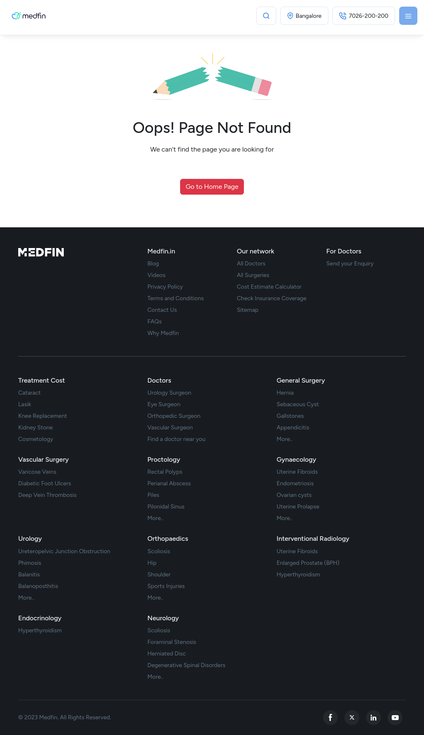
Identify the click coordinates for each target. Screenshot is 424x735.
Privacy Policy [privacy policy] (165, 287)
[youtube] (395, 717)
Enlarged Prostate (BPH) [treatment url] (308, 563)
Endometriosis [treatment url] (295, 484)
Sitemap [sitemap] (247, 310)
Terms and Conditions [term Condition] (175, 298)
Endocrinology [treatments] (39, 618)
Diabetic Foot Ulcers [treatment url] (44, 484)
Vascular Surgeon (170, 428)
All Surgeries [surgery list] (253, 275)
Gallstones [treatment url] (290, 416)
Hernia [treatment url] (285, 393)
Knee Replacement (42, 416)
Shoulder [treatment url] (159, 575)
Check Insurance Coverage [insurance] (271, 298)
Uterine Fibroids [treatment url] (297, 472)
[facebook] (330, 717)
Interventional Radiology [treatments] (313, 538)
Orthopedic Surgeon (173, 416)
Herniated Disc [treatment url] (166, 654)
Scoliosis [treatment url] (158, 551)
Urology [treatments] (30, 538)
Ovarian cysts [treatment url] (294, 495)
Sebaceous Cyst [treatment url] (298, 404)
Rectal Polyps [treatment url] (164, 472)
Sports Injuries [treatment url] (166, 586)
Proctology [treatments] (163, 459)
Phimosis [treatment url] (29, 563)
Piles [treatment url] (153, 495)
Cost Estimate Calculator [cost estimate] (269, 287)
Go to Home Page (212, 186)
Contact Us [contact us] (162, 310)
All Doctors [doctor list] (251, 264)
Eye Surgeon (164, 404)
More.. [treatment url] (284, 439)
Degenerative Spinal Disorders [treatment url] (186, 665)
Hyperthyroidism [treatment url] (298, 575)
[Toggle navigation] (408, 16)
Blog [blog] (153, 264)
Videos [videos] (156, 275)
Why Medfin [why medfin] (163, 333)
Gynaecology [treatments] (296, 459)
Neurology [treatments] (163, 618)
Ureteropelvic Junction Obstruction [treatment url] (64, 551)
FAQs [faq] (154, 322)
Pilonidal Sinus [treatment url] (166, 507)
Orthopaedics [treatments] (167, 538)
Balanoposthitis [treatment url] (38, 586)
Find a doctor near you (176, 439)
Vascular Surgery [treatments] (43, 459)
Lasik (24, 404)
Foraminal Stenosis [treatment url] (171, 642)
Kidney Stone (35, 428)
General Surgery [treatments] (301, 380)
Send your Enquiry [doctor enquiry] (349, 264)
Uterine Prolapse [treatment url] (298, 507)
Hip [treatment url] (152, 563)
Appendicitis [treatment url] (293, 428)
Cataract (29, 393)
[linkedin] (373, 717)
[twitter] (351, 717)
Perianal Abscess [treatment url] (169, 484)
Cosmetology (35, 439)
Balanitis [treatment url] (29, 575)
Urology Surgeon (169, 393)
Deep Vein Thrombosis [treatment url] (47, 495)
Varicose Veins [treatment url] (37, 472)
